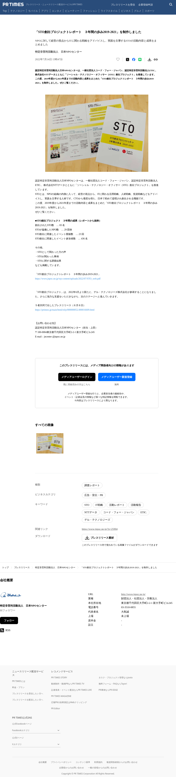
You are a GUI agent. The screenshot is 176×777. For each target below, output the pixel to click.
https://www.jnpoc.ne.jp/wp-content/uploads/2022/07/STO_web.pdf (68, 278)
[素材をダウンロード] (149, 59)
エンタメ (57, 10)
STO (86, 505)
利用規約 (98, 762)
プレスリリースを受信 (123, 4)
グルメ (137, 10)
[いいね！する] (118, 59)
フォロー (9, 620)
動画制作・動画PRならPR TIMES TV (67, 683)
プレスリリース (22, 567)
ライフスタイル (109, 10)
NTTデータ (90, 512)
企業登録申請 (145, 4)
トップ (5, 567)
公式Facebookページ (22, 723)
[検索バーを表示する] (171, 4)
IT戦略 (99, 505)
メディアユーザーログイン (76, 377)
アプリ (44, 10)
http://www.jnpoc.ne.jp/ (133, 594)
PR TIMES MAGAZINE (61, 696)
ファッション (90, 10)
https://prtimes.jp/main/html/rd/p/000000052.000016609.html (65, 310)
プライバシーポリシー (61, 762)
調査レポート (92, 485)
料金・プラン (18, 687)
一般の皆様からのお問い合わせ (102, 767)
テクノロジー (17, 10)
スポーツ (149, 10)
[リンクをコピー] (155, 59)
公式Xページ (18, 737)
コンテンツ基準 (83, 762)
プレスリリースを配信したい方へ (27, 699)
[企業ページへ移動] (10, 595)
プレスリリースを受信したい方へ (27, 693)
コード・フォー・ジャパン (118, 512)
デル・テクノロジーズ (97, 519)
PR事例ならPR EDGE (108, 689)
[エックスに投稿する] (127, 59)
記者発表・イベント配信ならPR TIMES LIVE (71, 689)
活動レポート (117, 505)
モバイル (33, 10)
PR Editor (55, 708)
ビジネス (126, 10)
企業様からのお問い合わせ (71, 767)
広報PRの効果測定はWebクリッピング (69, 702)
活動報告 (136, 505)
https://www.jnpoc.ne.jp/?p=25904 (100, 529)
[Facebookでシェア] (133, 59)
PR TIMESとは (18, 681)
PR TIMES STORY (59, 677)
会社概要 (42, 762)
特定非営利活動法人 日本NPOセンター (55, 567)
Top (5, 10)
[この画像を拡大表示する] (50, 443)
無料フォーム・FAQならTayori (113, 683)
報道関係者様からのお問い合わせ (122, 762)
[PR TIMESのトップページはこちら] (42, 4)
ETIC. (143, 512)
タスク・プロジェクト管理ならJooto (116, 677)
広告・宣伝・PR (93, 495)
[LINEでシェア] (140, 59)
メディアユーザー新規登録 (116, 377)
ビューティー (72, 10)
